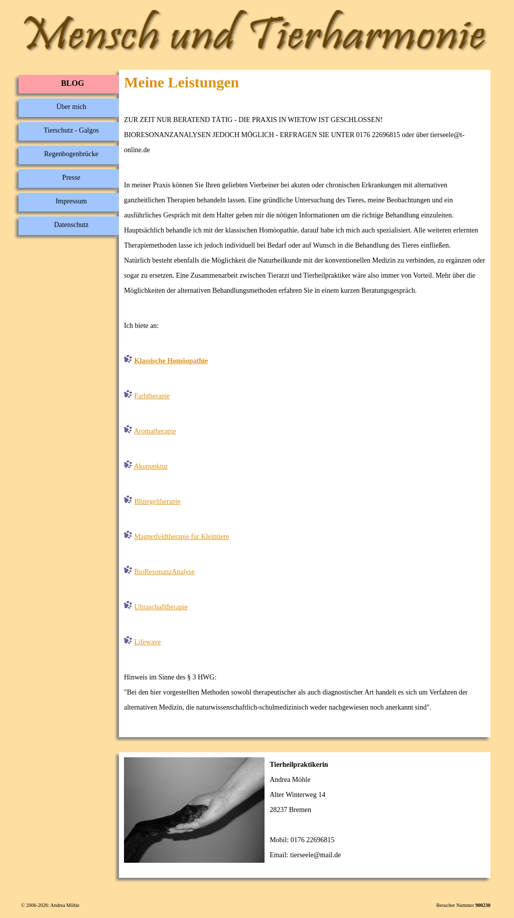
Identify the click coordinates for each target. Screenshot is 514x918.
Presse (71, 177)
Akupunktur (151, 466)
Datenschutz (71, 224)
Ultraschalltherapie (161, 607)
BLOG (72, 83)
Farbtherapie (152, 396)
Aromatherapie (155, 431)
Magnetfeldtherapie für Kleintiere (182, 536)
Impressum (71, 201)
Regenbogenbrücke (71, 154)
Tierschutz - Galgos (71, 130)
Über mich (71, 106)
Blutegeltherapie (158, 501)
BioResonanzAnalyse (165, 572)
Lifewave (148, 642)
